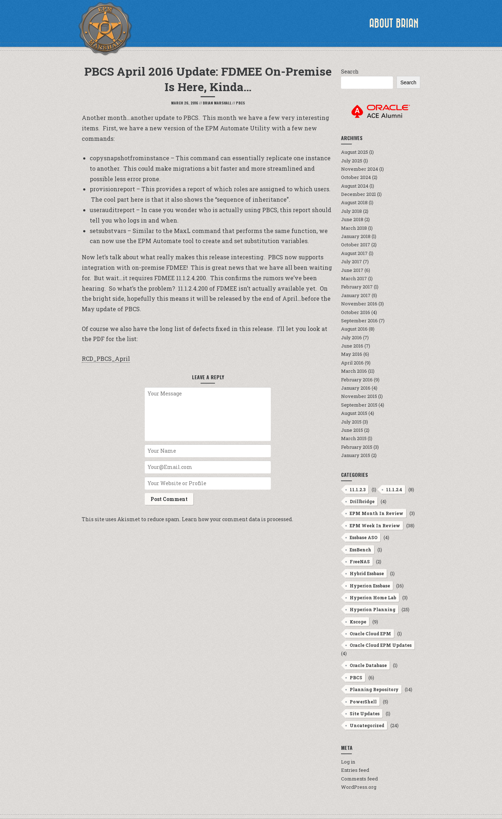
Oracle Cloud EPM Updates (381, 645)
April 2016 (352, 362)
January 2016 (356, 388)
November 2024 (359, 169)
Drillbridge (362, 501)
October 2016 (355, 312)
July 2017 (351, 261)
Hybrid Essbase (367, 573)
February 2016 (357, 379)
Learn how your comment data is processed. (237, 519)
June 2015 (352, 430)
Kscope (358, 622)
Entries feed (355, 770)
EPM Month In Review (376, 513)
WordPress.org (358, 787)
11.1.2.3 (358, 489)
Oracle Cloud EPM (370, 633)
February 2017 (357, 286)
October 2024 (356, 177)
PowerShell (363, 701)
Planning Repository (374, 689)
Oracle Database (368, 665)
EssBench (360, 549)
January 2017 (356, 295)
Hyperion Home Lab (373, 597)
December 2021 (358, 194)
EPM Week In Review (375, 525)
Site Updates (365, 713)
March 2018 (354, 228)
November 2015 (359, 396)
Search (350, 71)
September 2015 (359, 405)
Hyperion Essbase (370, 585)
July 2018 (351, 211)
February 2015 (356, 447)
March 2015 (354, 438)
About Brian (393, 23)
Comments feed (359, 778)
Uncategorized (367, 725)
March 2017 (354, 278)
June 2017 (352, 270)
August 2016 (354, 329)
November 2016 (359, 303)
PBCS (240, 103)
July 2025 (351, 160)
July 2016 (351, 337)
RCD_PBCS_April (106, 358)
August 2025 (354, 152)
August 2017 (354, 253)
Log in (348, 761)
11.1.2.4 (394, 489)
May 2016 (351, 354)
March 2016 (354, 371)
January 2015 (355, 455)
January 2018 (356, 236)
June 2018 (352, 219)
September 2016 (359, 320)
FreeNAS (360, 561)
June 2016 (352, 346)
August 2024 (354, 186)
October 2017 (355, 244)
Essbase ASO (363, 537)
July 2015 (351, 422)
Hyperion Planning (372, 609)
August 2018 (354, 202)
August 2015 (354, 413)
